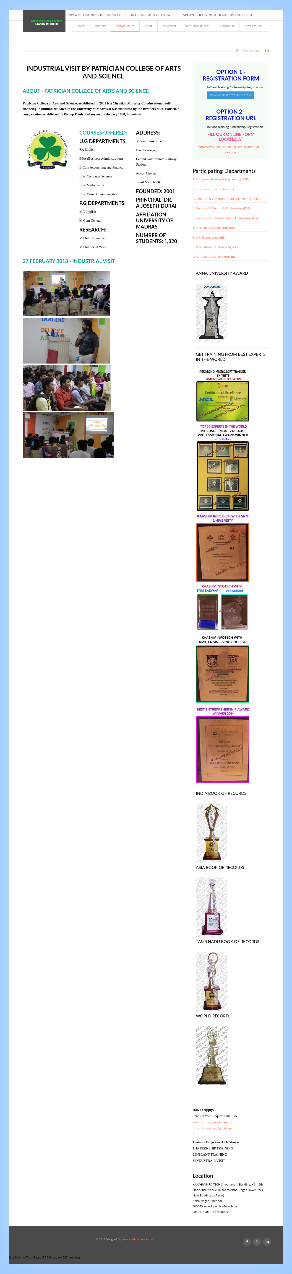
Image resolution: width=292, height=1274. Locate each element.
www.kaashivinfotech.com (138, 1239)
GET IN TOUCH (253, 26)
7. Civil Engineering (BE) (209, 237)
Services (100, 26)
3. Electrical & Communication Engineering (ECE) (226, 199)
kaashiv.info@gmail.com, (210, 1122)
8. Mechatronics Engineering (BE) (215, 247)
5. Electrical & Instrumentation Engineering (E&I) (226, 218)
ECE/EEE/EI (169, 26)
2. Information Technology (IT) (213, 189)
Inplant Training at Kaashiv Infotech (216, 15)
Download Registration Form (230, 95)
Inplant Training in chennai (93, 15)
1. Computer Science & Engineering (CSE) (221, 179)
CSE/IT (148, 26)
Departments (125, 26)
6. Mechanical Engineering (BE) (214, 228)
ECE (267, 50)
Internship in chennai (151, 15)
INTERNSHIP (227, 26)
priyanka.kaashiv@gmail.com (213, 1128)
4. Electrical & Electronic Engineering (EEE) (221, 208)
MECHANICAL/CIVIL (198, 26)
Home (81, 26)
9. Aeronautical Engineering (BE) (214, 257)
